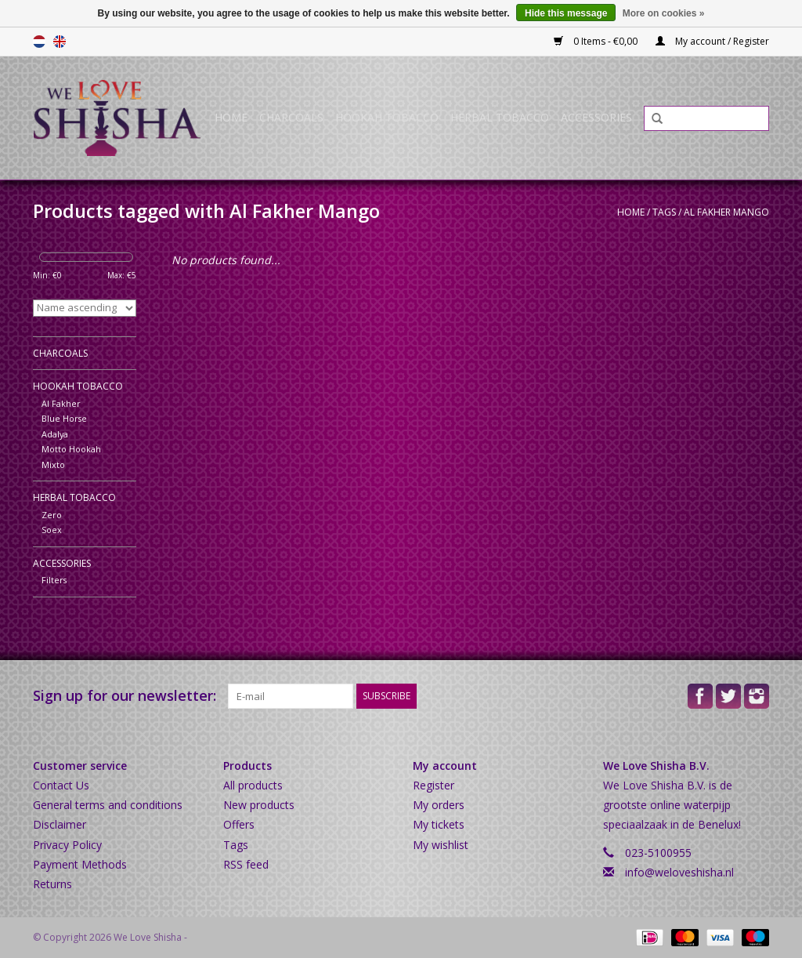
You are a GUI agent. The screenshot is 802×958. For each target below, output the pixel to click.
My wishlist (440, 844)
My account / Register (712, 41)
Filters (54, 580)
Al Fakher (61, 403)
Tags (664, 212)
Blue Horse (64, 418)
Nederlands (39, 41)
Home (231, 117)
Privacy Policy (67, 844)
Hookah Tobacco (387, 117)
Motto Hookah (71, 449)
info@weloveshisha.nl (679, 872)
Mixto (53, 464)
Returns (52, 883)
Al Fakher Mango (726, 212)
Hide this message (566, 13)
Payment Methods (80, 864)
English (59, 41)
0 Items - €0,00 (597, 41)
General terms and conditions (107, 804)
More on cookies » (664, 13)
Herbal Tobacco (499, 117)
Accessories (596, 117)
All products (253, 785)
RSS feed (246, 864)
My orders (438, 804)
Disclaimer (59, 824)
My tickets (438, 824)
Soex (52, 529)
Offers (239, 824)
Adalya (55, 434)
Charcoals (291, 117)
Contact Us (61, 785)
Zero (52, 515)
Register (433, 785)
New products (258, 804)
